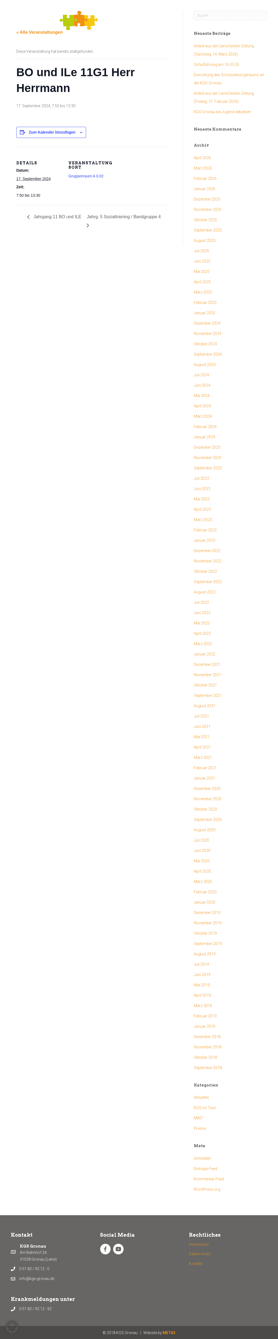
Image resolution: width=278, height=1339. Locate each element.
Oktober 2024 (205, 344)
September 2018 (208, 1068)
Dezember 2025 (207, 199)
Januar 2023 (204, 540)
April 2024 (202, 406)
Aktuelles (201, 1097)
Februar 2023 (205, 530)
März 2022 (203, 644)
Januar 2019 (204, 1026)
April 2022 (202, 633)
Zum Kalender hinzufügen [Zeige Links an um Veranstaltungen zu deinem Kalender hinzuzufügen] (52, 132)
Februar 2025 (205, 302)
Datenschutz (199, 1254)
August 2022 (205, 592)
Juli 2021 (201, 716)
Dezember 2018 (207, 1037)
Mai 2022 (202, 623)
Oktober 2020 (205, 809)
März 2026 (203, 168)
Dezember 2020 (207, 788)
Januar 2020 (204, 902)
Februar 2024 (205, 426)
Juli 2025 (201, 251)
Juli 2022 (201, 602)
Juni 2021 (202, 726)
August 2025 (205, 240)
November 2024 (207, 333)
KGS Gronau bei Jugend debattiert (222, 112)
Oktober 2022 (205, 571)
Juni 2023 (202, 489)
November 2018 (207, 1047)
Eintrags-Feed (205, 1168)
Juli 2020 (201, 840)
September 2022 (208, 582)
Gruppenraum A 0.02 (85, 176)
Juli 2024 (201, 375)
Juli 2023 (201, 478)
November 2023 (207, 457)
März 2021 (203, 757)
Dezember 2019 (207, 912)
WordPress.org (207, 1189)
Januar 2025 (204, 313)
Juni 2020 (202, 850)
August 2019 (205, 954)
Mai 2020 (202, 861)
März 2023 (203, 520)
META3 (169, 1333)
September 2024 (208, 354)
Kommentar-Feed (209, 1179)
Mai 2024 (202, 395)
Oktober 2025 (205, 220)
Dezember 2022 (207, 551)
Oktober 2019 (205, 933)
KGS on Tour (205, 1108)
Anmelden (202, 1158)
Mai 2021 (202, 737)
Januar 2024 (204, 437)
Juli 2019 (201, 964)
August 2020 (205, 830)
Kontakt (195, 1263)
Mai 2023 (202, 499)
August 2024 (205, 364)
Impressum (199, 1244)
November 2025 (207, 209)
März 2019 (203, 1006)
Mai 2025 (202, 271)
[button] (12, 1327)
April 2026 (202, 158)
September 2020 (208, 819)
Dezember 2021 (207, 664)
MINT (198, 1118)
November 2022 (207, 561)
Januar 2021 (204, 778)
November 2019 (207, 923)
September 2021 (208, 695)
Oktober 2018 (205, 1057)
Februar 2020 (205, 892)
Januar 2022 (204, 654)
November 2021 (207, 675)
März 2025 (203, 292)
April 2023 (202, 509)
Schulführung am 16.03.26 (216, 64)
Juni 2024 (202, 385)
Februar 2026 (205, 178)
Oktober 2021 (205, 685)
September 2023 (208, 468)
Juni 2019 (202, 974)
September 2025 (208, 230)
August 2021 (205, 706)
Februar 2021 (205, 768)
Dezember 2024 (207, 323)
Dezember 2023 (207, 447)
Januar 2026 (204, 189)
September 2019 (208, 943)
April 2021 (202, 747)
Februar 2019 (205, 1016)
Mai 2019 (202, 985)
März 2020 (203, 881)
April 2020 (202, 871)
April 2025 (202, 282)
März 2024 (203, 416)
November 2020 (207, 799)
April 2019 (202, 995)
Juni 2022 (202, 613)
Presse (200, 1128)
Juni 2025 (202, 261)
